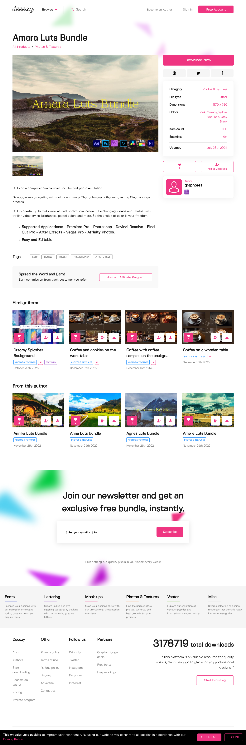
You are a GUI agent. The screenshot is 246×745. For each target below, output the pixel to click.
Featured (51, 362)
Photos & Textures (48, 46)
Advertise (47, 683)
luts (34, 257)
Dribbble (75, 652)
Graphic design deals (107, 655)
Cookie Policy (12, 739)
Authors (17, 660)
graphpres (193, 185)
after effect (102, 257)
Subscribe (170, 532)
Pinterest (75, 683)
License (46, 675)
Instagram (76, 667)
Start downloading (21, 670)
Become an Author (162, 9)
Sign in (188, 9)
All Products (21, 46)
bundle (48, 257)
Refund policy (50, 667)
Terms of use (49, 660)
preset (63, 257)
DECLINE (234, 737)
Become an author (20, 682)
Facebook (75, 675)
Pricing (17, 692)
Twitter (74, 660)
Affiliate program (24, 700)
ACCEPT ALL (209, 737)
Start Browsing (215, 680)
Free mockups (107, 672)
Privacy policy (50, 652)
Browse (53, 10)
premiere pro (81, 257)
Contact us (48, 690)
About (16, 652)
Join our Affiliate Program (125, 277)
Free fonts (104, 664)
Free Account (216, 9)
